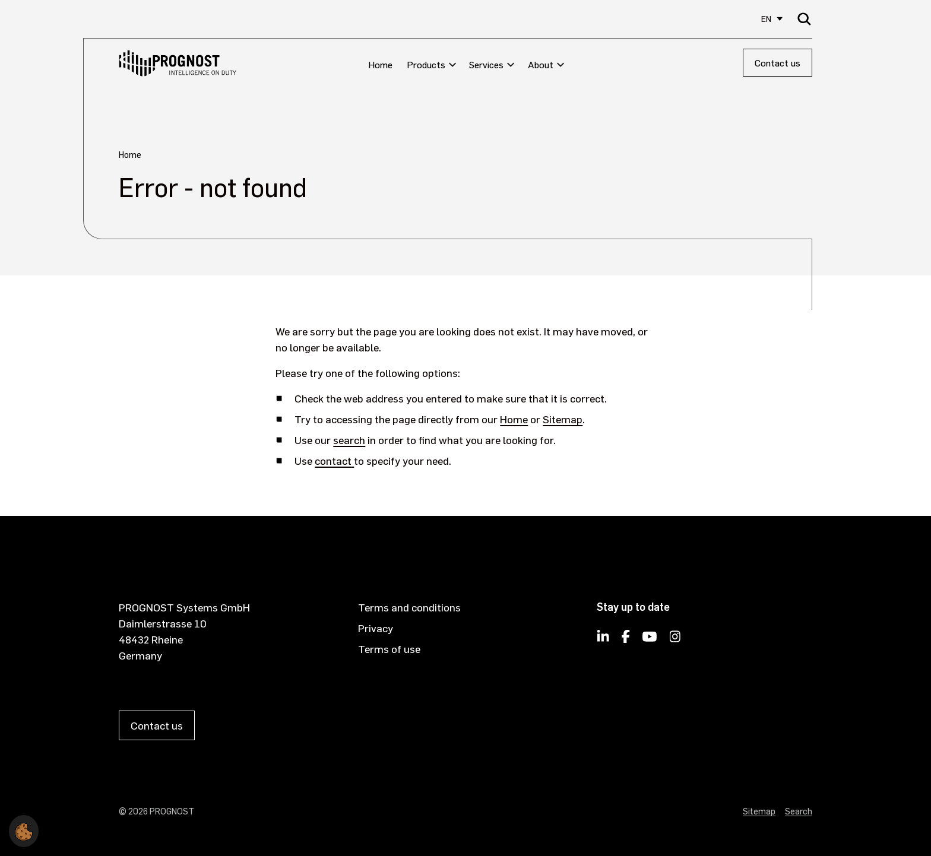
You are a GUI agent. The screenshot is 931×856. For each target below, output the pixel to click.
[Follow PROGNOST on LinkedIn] (603, 640)
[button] (24, 829)
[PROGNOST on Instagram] (675, 640)
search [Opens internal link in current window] (349, 439)
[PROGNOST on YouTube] (649, 640)
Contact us (777, 62)
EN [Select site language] (766, 18)
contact (333, 460)
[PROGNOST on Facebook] (626, 640)
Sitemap (562, 418)
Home (514, 418)
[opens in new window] (353, 460)
